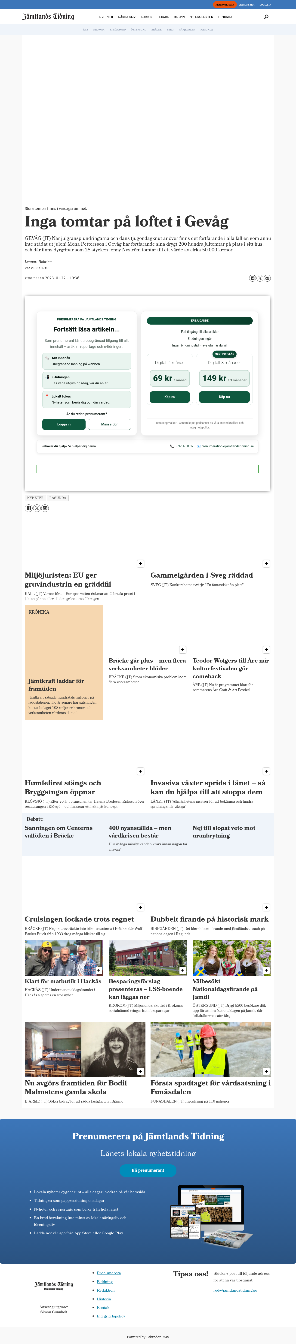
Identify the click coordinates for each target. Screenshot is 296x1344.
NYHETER (106, 17)
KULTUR (146, 17)
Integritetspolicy (111, 1316)
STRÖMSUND (118, 29)
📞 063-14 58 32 (182, 446)
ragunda (57, 498)
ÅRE (85, 29)
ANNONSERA (246, 4)
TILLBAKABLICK (202, 17)
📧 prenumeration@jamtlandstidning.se (225, 446)
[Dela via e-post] (267, 278)
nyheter (35, 498)
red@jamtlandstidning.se (235, 1290)
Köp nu (169, 397)
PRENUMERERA (225, 4)
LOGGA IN (265, 4)
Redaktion (106, 1290)
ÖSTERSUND (138, 29)
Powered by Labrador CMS (148, 1337)
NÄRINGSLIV (127, 17)
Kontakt (104, 1308)
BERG (170, 29)
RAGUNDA (206, 29)
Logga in (64, 424)
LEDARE (163, 17)
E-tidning (105, 1282)
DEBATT (179, 17)
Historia (104, 1299)
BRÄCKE (156, 29)
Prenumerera (109, 1273)
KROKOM (98, 29)
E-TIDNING (226, 17)
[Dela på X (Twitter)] (259, 278)
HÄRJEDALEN (187, 29)
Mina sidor (109, 424)
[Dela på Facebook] (252, 278)
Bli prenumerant (148, 1170)
